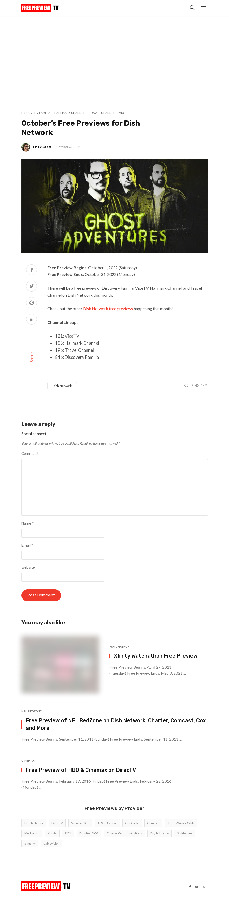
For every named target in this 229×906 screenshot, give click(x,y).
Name (27, 523)
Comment (30, 454)
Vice (122, 113)
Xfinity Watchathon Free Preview (156, 656)
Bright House (159, 834)
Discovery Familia (35, 113)
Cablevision (51, 844)
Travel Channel (102, 113)
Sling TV (29, 844)
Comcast (153, 824)
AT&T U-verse (107, 824)
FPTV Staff (42, 147)
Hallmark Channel (69, 113)
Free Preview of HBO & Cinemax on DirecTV (81, 770)
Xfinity (52, 834)
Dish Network (62, 386)
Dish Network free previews (108, 308)
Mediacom (31, 834)
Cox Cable (132, 824)
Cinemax (28, 761)
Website (28, 567)
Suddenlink (185, 834)
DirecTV (57, 824)
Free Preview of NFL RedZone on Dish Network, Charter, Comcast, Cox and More (116, 725)
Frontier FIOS (88, 834)
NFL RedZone (31, 712)
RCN (68, 834)
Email (27, 545)
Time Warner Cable (181, 824)
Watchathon (119, 647)
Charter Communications (124, 834)
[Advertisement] (114, 54)
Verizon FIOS (80, 824)
